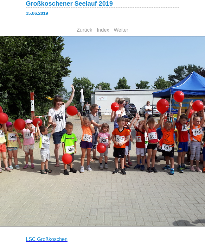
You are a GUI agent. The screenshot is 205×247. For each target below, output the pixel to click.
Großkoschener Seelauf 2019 (69, 3)
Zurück (84, 30)
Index (103, 30)
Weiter (121, 30)
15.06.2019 (37, 13)
